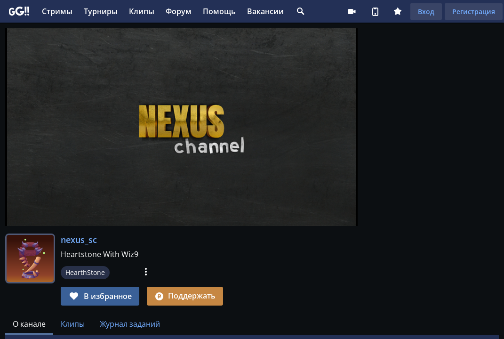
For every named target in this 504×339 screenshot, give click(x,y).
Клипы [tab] (73, 324)
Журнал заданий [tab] (130, 324)
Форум (179, 11)
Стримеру (351, 11)
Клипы (141, 11)
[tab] (29, 324)
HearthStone (85, 272)
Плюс (397, 11)
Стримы (57, 11)
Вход (426, 11)
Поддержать (185, 296)
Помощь (219, 11)
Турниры (101, 11)
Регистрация (473, 11)
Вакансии (265, 11)
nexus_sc (79, 239)
